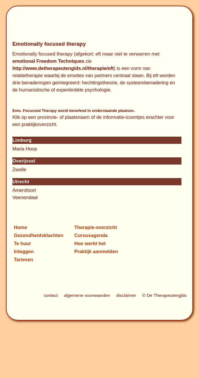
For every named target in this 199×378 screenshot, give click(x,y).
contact (50, 295)
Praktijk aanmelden (96, 251)
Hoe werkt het (90, 243)
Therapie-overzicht (95, 227)
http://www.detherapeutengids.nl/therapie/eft (63, 68)
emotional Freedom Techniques (48, 61)
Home (20, 227)
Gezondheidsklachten (38, 235)
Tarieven (23, 259)
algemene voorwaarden (87, 295)
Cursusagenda (91, 235)
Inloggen (24, 251)
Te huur (22, 243)
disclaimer (126, 295)
